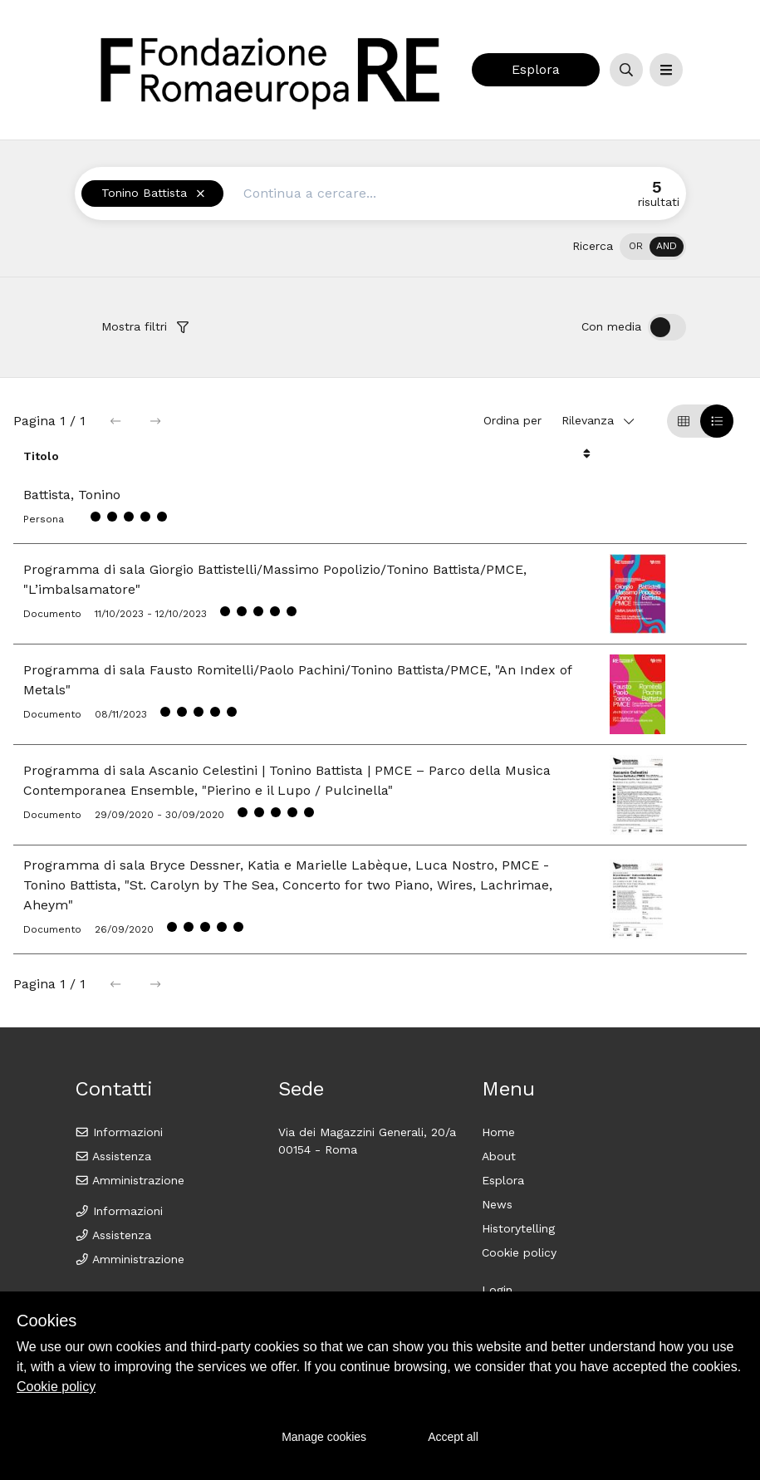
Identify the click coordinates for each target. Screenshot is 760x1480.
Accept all (453, 1436)
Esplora (536, 69)
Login (497, 1289)
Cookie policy (519, 1252)
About (499, 1156)
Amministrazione (130, 1180)
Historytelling (518, 1228)
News (497, 1204)
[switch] (653, 246)
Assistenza (113, 1156)
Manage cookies (324, 1436)
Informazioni (119, 1132)
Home (498, 1132)
